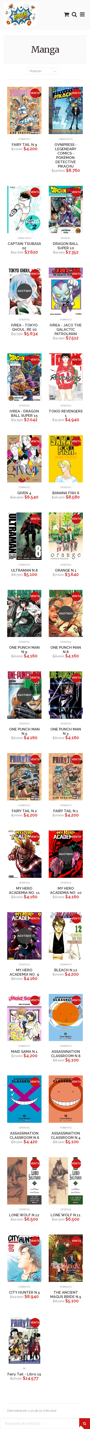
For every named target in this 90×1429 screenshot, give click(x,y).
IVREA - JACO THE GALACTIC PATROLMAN (66, 329)
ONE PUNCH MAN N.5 (24, 731)
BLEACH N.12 (65, 970)
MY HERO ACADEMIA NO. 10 (65, 890)
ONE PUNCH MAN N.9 (24, 649)
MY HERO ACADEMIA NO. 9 (24, 972)
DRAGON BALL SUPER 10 (65, 246)
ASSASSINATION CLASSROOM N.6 (24, 1135)
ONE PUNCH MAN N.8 (65, 649)
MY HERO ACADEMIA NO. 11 (24, 890)
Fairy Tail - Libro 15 (24, 1374)
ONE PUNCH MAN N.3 (65, 731)
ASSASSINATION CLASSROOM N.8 (65, 1053)
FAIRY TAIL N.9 (24, 145)
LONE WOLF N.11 (66, 1215)
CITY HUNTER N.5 (24, 1292)
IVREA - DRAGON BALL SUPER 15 (24, 413)
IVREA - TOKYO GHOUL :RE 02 (24, 327)
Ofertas (24, 319)
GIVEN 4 (24, 493)
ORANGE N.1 (66, 570)
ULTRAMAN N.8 (24, 570)
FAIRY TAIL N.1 (65, 811)
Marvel (66, 238)
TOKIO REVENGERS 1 (66, 413)
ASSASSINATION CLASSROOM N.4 (66, 1135)
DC (24, 1368)
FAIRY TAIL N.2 (24, 811)
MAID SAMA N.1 (24, 1051)
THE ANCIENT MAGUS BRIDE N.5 (65, 1294)
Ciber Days (65, 139)
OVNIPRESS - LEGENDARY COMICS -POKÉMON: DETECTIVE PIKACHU (65, 155)
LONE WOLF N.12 (24, 1215)
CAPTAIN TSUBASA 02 (24, 246)
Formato (24, 139)
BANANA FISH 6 (65, 493)
